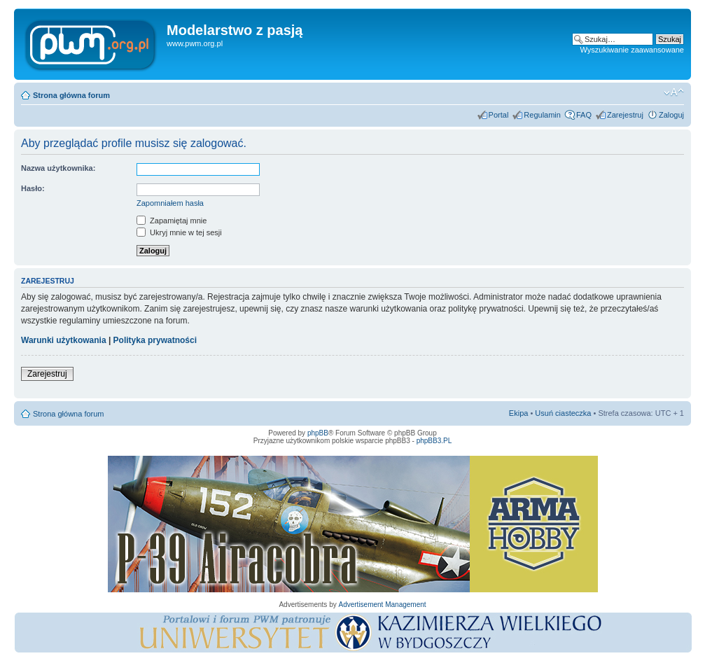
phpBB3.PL (434, 441)
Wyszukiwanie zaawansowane (632, 50)
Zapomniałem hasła (170, 203)
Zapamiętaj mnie (172, 220)
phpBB (317, 433)
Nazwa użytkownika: (58, 168)
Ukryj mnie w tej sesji (179, 232)
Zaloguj (671, 115)
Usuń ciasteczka (563, 413)
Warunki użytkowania (63, 340)
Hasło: (33, 188)
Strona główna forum (71, 95)
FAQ (584, 115)
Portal (499, 115)
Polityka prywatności (155, 340)
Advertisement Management (382, 604)
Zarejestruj (625, 115)
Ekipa (519, 413)
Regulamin (542, 115)
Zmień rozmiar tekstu (674, 92)
